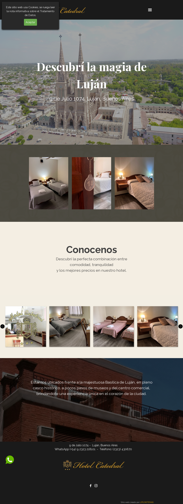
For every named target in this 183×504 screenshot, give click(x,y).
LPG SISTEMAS (147, 502)
